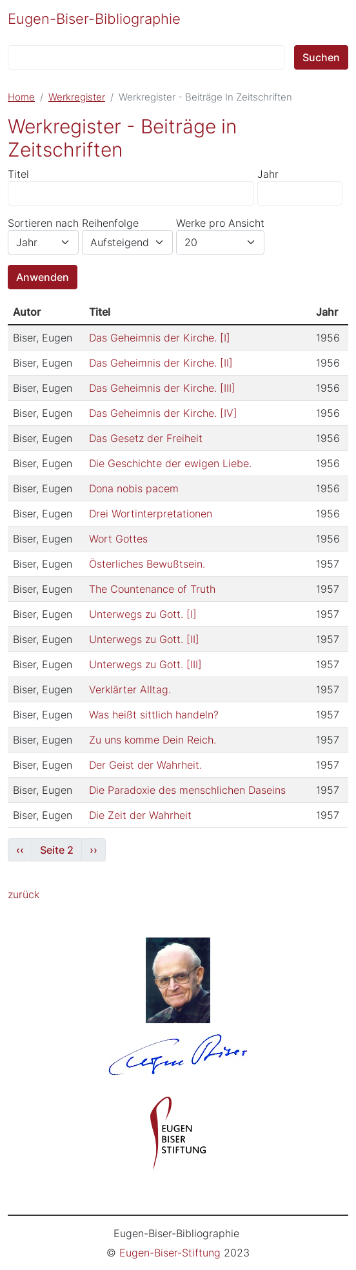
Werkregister (76, 97)
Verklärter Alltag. (130, 689)
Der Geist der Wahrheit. (145, 764)
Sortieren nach (43, 222)
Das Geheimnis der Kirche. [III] (162, 387)
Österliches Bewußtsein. (147, 563)
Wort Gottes (118, 538)
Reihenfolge (110, 222)
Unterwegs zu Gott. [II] (144, 639)
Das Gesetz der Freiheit (146, 438)
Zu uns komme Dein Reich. (152, 739)
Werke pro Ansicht (220, 222)
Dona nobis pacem (134, 488)
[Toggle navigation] (330, 17)
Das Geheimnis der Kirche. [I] (159, 337)
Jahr (268, 174)
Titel (18, 174)
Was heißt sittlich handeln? (154, 714)
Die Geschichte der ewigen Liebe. (170, 463)
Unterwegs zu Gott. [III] (145, 664)
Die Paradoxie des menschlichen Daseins (187, 790)
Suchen (321, 57)
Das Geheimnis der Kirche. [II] (161, 362)
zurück (23, 894)
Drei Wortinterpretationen (150, 513)
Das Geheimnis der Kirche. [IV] (163, 413)
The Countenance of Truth (152, 588)
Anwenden (42, 277)
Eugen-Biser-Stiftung (170, 1252)
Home (21, 97)
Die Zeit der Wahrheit (140, 815)
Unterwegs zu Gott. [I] (143, 614)
